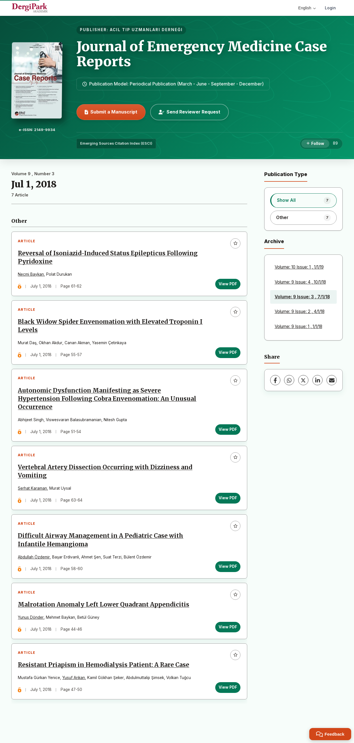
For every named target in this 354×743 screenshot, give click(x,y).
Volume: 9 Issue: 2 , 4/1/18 (300, 311)
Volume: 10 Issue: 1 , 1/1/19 (299, 267)
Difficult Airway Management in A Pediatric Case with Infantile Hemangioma (101, 547)
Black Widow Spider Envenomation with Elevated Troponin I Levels (109, 328)
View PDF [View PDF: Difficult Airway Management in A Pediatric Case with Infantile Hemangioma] (227, 573)
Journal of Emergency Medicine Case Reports (201, 54)
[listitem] (303, 200)
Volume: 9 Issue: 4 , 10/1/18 (300, 282)
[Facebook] (275, 380)
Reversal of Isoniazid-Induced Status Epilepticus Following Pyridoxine (109, 258)
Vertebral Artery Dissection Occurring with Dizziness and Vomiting (106, 477)
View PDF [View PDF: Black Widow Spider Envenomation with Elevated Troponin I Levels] (227, 354)
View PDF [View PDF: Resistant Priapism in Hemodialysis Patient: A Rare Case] (227, 697)
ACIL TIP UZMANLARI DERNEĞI (146, 29)
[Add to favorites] (235, 244)
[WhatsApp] (289, 380)
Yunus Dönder (31, 626)
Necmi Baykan (32, 275)
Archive (274, 241)
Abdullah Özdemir (35, 564)
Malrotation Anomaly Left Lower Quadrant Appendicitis (104, 613)
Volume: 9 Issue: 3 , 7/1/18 (302, 296)
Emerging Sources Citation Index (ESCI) (116, 143)
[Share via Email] (332, 380)
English (307, 8)
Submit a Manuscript (111, 112)
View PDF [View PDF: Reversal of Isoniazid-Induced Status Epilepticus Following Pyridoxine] (227, 284)
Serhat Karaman (33, 494)
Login (330, 7)
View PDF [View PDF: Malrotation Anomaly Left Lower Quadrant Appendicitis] (227, 635)
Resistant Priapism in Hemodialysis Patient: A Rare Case (104, 675)
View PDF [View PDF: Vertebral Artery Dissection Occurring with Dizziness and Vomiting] (227, 503)
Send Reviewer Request (189, 112)
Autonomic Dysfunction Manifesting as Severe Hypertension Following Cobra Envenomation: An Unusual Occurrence (108, 402)
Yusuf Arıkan (74, 688)
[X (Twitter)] (303, 380)
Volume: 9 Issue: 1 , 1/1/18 (298, 326)
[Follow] (315, 144)
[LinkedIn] (317, 380)
